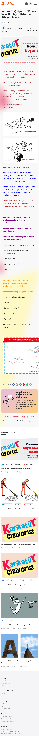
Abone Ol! (4, 696)
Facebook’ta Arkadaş (7, 716)
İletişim (3, 685)
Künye (3, 706)
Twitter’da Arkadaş (6, 719)
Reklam (3, 693)
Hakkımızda (4, 704)
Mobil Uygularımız (6, 683)
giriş (26, 416)
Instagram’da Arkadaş (7, 721)
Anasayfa (3, 681)
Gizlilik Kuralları (5, 708)
